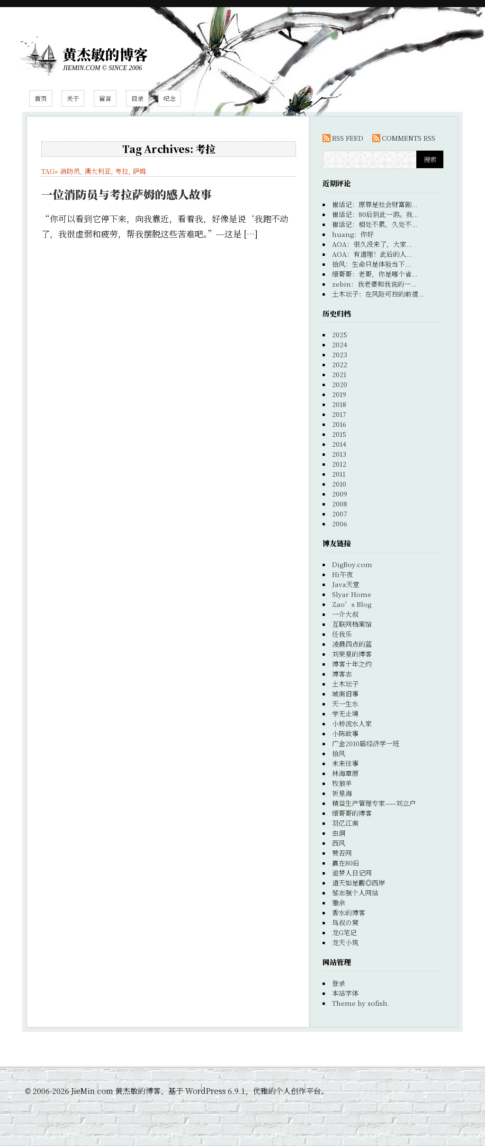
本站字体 (345, 993)
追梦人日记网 (352, 872)
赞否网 (342, 852)
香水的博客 (348, 912)
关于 (73, 98)
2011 (338, 473)
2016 (339, 424)
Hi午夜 (342, 574)
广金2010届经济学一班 (365, 743)
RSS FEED (347, 138)
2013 (339, 454)
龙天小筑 (345, 942)
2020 (339, 384)
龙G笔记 (344, 932)
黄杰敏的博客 (105, 54)
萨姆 (139, 171)
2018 (339, 404)
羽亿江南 (345, 823)
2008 (339, 503)
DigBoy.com (352, 564)
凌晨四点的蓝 (352, 644)
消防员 (70, 171)
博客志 (342, 673)
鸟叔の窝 (345, 922)
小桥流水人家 (352, 723)
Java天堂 (345, 584)
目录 (137, 98)
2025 (339, 334)
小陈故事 (345, 733)
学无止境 (345, 713)
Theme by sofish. (360, 1003)
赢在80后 (345, 862)
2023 (339, 354)
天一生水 (345, 703)
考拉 (121, 171)
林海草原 (345, 773)
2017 (339, 414)
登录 (338, 983)
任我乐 (342, 634)
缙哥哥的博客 (352, 813)
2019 (339, 394)
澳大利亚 (97, 171)
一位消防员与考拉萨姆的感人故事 (126, 194)
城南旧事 (345, 693)
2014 (339, 444)
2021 (339, 374)
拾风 (338, 753)
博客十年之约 (352, 663)
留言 (105, 98)
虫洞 (338, 833)
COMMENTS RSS (408, 138)
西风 (338, 843)
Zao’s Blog (351, 604)
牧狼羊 (342, 783)
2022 (339, 364)
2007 (339, 513)
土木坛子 (345, 683)
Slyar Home (351, 594)
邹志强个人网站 (355, 892)
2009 (339, 493)
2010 (339, 483)
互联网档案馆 (352, 624)
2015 (339, 434)
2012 (339, 464)
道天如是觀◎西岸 (358, 882)
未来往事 (345, 763)
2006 (339, 523)
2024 (339, 344)
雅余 (338, 902)
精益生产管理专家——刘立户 (374, 803)
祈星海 (342, 793)
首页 (41, 98)
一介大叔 (345, 614)
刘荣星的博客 (352, 654)
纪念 (169, 98)
